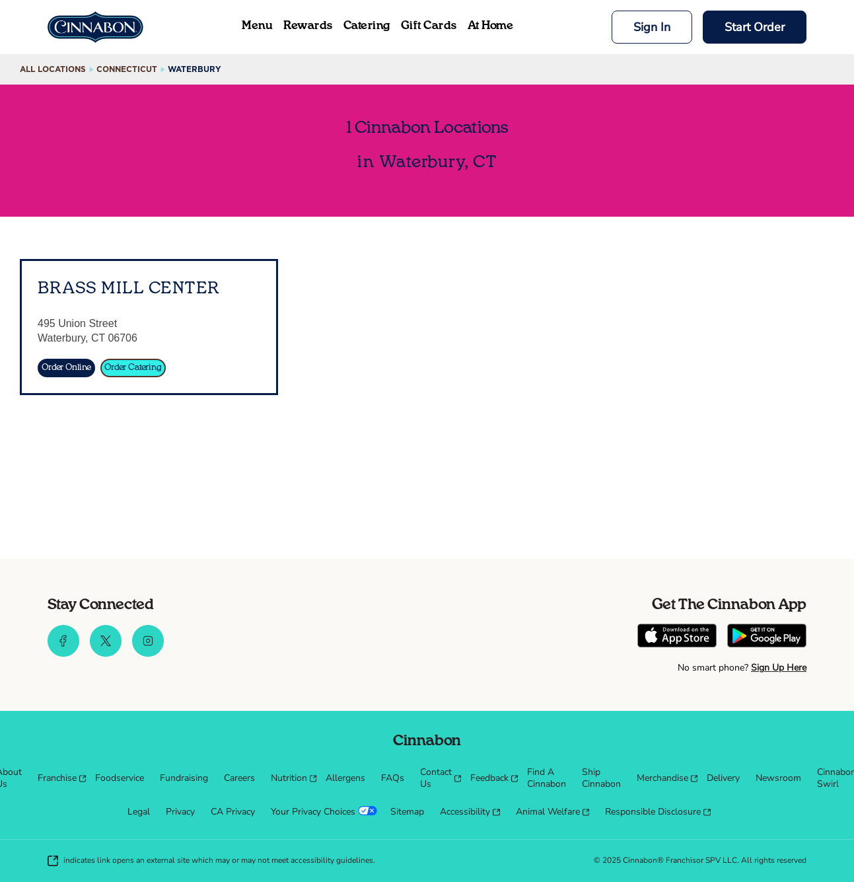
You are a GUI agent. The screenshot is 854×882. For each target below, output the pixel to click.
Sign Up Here (778, 667)
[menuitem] (58, 778)
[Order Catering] (133, 368)
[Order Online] (66, 368)
